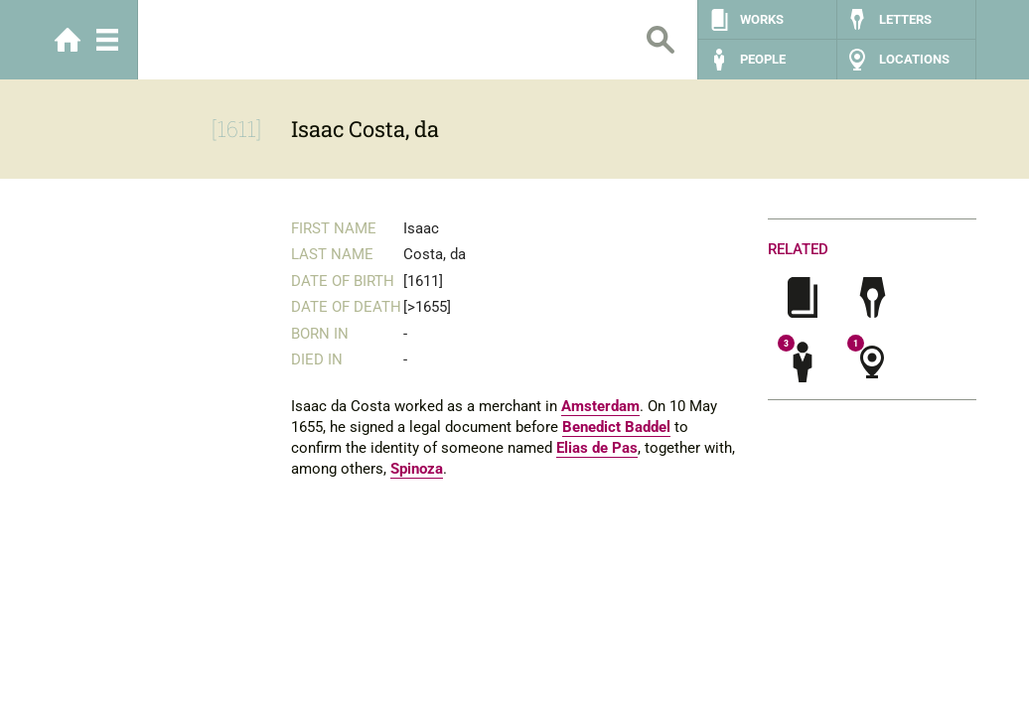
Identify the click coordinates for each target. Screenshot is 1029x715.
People (763, 59)
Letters (905, 19)
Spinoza (416, 469)
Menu (107, 39)
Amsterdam (600, 406)
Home (67, 39)
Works (762, 19)
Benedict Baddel (616, 427)
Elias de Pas (597, 448)
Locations (914, 59)
